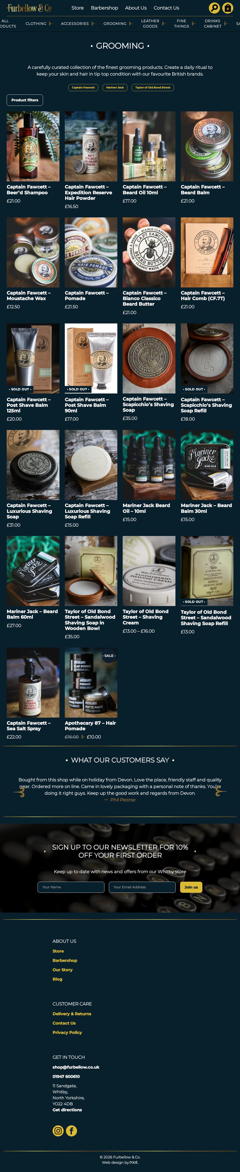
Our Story (63, 969)
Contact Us (166, 8)
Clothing (36, 24)
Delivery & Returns (72, 1013)
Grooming (115, 24)
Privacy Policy (67, 1032)
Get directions (67, 1110)
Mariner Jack (115, 87)
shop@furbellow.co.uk (76, 1067)
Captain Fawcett (83, 87)
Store (77, 8)
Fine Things (181, 23)
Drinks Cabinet (213, 23)
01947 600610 (66, 1076)
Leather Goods (150, 23)
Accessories (75, 24)
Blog (57, 979)
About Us (135, 8)
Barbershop (104, 8)
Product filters (24, 100)
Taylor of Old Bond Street (152, 87)
